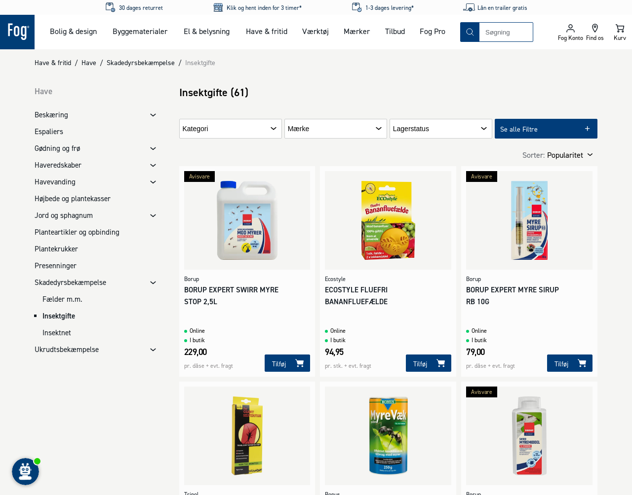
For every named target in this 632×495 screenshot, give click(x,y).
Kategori (195, 129)
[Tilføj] (287, 363)
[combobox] (506, 32)
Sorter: (533, 155)
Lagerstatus (411, 129)
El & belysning (207, 31)
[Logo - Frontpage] (17, 32)
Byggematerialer (140, 31)
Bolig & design (73, 31)
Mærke (299, 129)
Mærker (357, 31)
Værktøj (315, 31)
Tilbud (395, 31)
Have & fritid (266, 31)
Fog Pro (432, 31)
